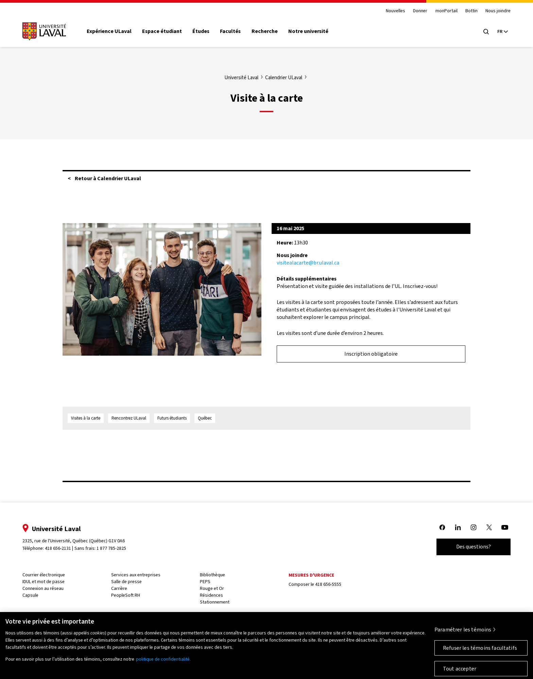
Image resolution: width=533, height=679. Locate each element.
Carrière (119, 588)
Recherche (265, 31)
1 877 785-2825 (111, 548)
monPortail (446, 11)
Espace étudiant (162, 31)
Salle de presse (126, 581)
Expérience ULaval (109, 31)
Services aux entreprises (135, 575)
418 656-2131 (58, 548)
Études (200, 31)
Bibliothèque (212, 575)
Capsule (30, 595)
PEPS (205, 581)
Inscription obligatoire (371, 353)
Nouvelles (395, 11)
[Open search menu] (486, 31)
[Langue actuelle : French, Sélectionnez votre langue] (502, 31)
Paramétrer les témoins (463, 632)
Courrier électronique (43, 575)
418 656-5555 (328, 584)
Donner (420, 11)
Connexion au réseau (43, 588)
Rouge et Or (212, 588)
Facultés (230, 31)
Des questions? (473, 546)
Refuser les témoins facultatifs (480, 650)
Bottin (471, 11)
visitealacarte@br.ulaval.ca (308, 262)
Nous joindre (498, 11)
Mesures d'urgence (311, 575)
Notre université (308, 31)
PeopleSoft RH (125, 595)
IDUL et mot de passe (43, 581)
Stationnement (214, 602)
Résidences (211, 595)
